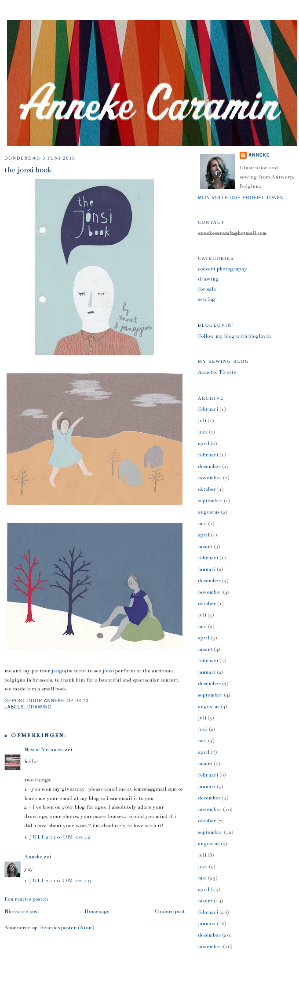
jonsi (108, 671)
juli (202, 420)
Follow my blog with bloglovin (234, 336)
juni (203, 432)
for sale (207, 289)
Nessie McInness (43, 749)
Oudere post (170, 911)
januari (206, 569)
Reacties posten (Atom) (67, 927)
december (209, 466)
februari (208, 409)
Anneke (33, 857)
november (210, 477)
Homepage (96, 911)
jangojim (62, 671)
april (203, 443)
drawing (39, 706)
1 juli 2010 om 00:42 (57, 837)
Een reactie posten (26, 899)
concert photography (222, 269)
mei (202, 523)
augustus (208, 512)
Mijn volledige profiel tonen (241, 197)
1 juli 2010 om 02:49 (57, 880)
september (210, 500)
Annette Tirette (217, 372)
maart (205, 546)
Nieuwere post (21, 911)
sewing (206, 299)
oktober (207, 489)
